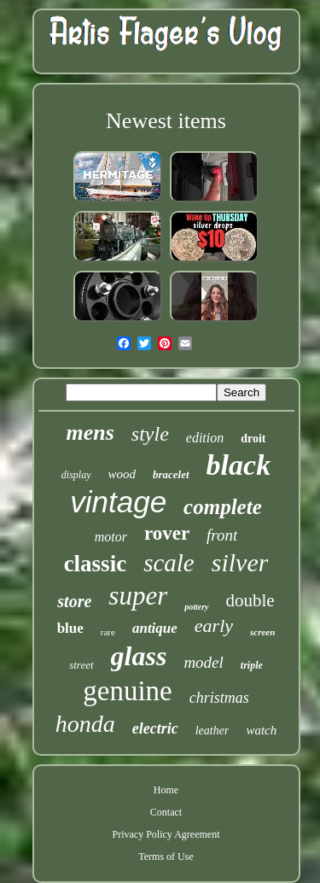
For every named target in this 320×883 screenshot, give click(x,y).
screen (262, 632)
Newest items (166, 120)
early (214, 625)
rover (166, 533)
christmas (219, 697)
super (137, 596)
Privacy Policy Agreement (166, 834)
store (74, 601)
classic (95, 563)
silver (240, 562)
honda (85, 723)
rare (108, 632)
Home (166, 790)
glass (139, 655)
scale (169, 562)
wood (122, 474)
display (76, 475)
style (150, 434)
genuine (127, 690)
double (250, 600)
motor (111, 536)
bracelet (171, 474)
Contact (166, 812)
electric (155, 728)
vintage (118, 501)
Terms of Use (165, 857)
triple (252, 665)
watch (261, 730)
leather (212, 730)
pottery (196, 606)
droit (253, 438)
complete (222, 506)
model (203, 662)
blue (70, 628)
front (222, 535)
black (239, 465)
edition (205, 437)
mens (89, 432)
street (81, 664)
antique (154, 628)
